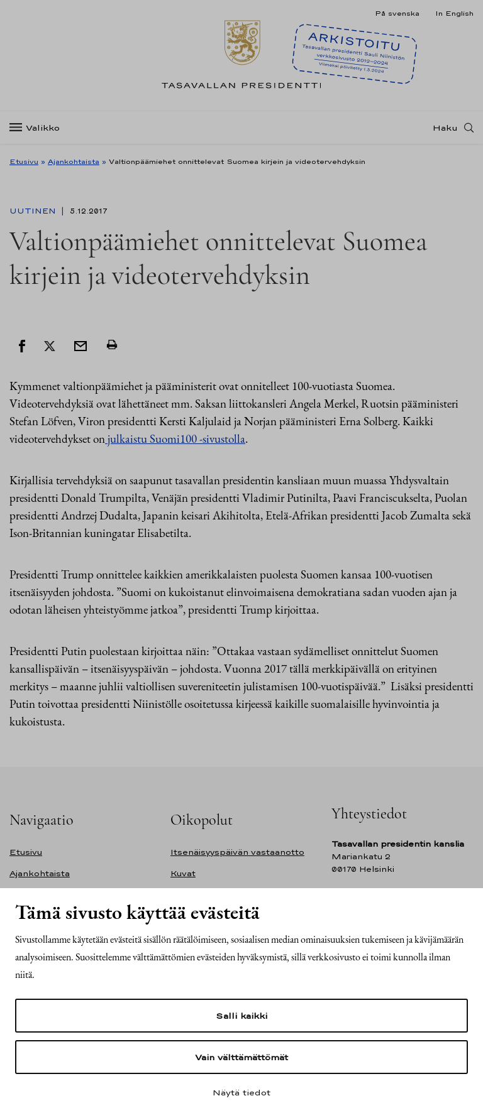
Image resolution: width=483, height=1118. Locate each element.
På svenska (397, 13)
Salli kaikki (241, 1015)
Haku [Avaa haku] (445, 127)
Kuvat (183, 873)
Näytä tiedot (241, 1092)
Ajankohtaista (73, 161)
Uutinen (33, 211)
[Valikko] (38, 127)
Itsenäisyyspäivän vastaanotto (237, 852)
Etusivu (23, 161)
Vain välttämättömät (241, 1057)
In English (454, 13)
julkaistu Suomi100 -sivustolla (175, 439)
